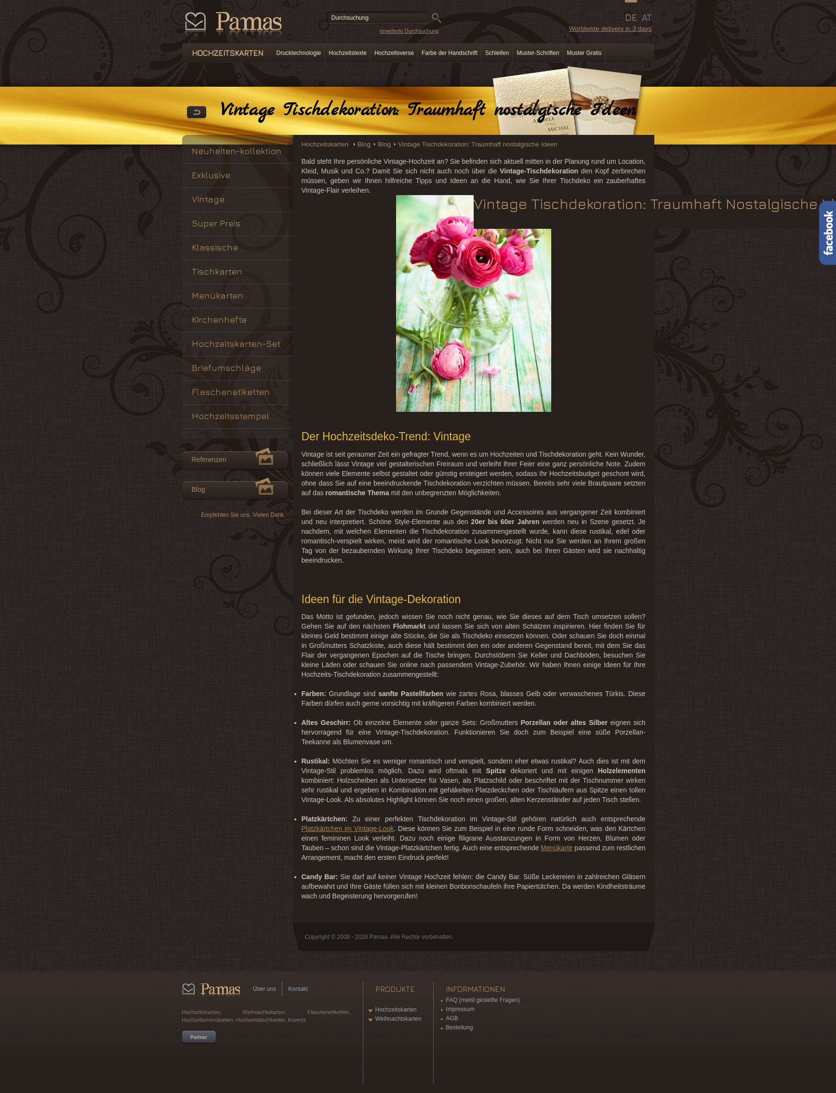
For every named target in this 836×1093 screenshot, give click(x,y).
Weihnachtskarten (398, 1018)
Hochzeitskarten (326, 144)
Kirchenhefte (219, 320)
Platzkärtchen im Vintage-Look (348, 828)
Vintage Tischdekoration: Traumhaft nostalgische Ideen (477, 144)
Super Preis (216, 223)
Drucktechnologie (299, 53)
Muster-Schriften (538, 53)
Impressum (460, 1009)
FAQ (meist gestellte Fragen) (482, 1000)
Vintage (208, 199)
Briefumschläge (226, 368)
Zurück (196, 112)
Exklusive (211, 175)
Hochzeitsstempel (230, 416)
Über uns (265, 989)
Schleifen (497, 53)
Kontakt (298, 989)
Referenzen (209, 459)
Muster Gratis (584, 53)
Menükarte (556, 848)
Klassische (215, 247)
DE (631, 17)
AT (647, 17)
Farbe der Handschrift (450, 53)
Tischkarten (217, 271)
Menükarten (217, 295)
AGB (452, 1018)
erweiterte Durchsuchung (409, 31)
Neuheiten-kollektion (236, 151)
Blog (364, 144)
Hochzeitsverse (394, 53)
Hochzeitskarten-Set (236, 344)
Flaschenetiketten (231, 392)
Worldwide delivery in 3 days (610, 28)
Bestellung (459, 1027)
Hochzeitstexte (348, 53)
